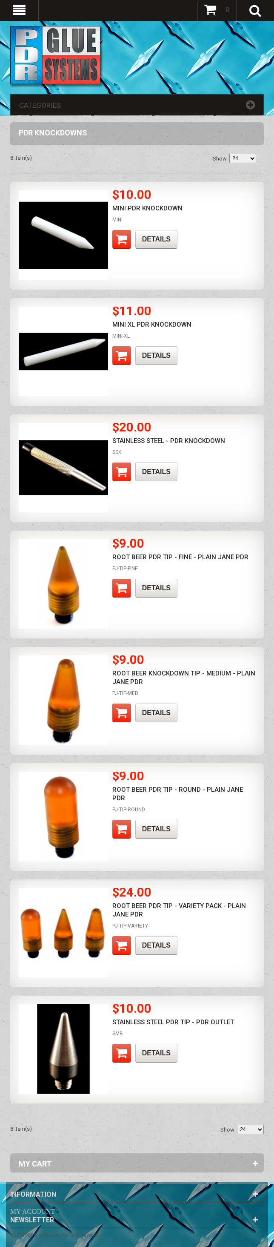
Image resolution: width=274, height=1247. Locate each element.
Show (220, 158)
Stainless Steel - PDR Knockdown (168, 441)
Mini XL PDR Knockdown (151, 324)
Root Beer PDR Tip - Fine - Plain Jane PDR (180, 557)
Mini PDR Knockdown (147, 208)
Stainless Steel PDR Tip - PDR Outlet (173, 1022)
